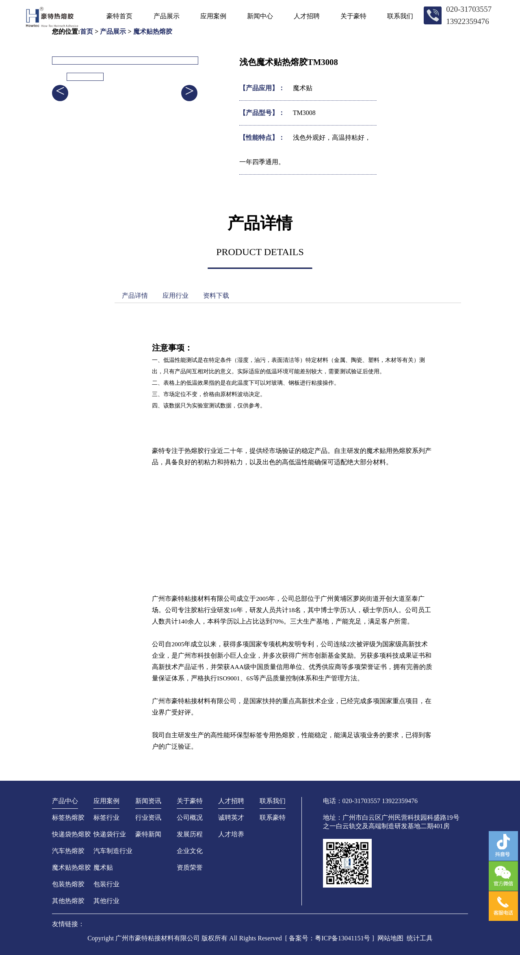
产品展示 (167, 16)
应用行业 (175, 295)
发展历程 (190, 834)
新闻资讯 (148, 800)
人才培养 (231, 834)
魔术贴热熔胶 (71, 867)
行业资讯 (148, 817)
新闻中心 (260, 16)
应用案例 (213, 16)
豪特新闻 (148, 834)
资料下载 (216, 295)
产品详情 (135, 295)
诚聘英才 (231, 817)
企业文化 (190, 850)
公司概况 (190, 817)
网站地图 (390, 938)
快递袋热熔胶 (71, 834)
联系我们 (400, 16)
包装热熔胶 (68, 884)
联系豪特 (273, 817)
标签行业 (106, 817)
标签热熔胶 (68, 817)
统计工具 (420, 938)
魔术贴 (103, 867)
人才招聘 (307, 16)
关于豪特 (353, 16)
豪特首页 (119, 16)
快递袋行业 (109, 834)
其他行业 (106, 900)
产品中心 (65, 800)
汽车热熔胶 (68, 850)
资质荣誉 (190, 867)
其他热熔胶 (68, 900)
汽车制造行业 (112, 850)
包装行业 (106, 884)
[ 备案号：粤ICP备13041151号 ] (329, 938)
